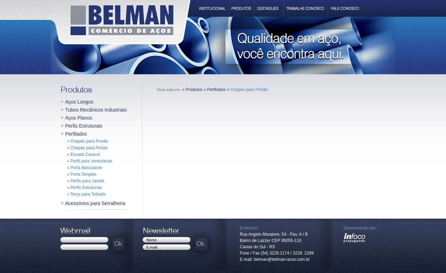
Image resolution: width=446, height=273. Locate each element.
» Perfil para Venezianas (89, 161)
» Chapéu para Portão (87, 141)
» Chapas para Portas (87, 147)
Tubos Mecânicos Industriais (96, 110)
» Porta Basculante (84, 167)
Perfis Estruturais (83, 126)
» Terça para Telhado (86, 194)
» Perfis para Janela (85, 181)
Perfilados (76, 134)
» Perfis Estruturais (84, 187)
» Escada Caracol (83, 154)
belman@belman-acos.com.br (282, 259)
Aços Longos (79, 102)
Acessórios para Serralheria (95, 203)
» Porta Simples (82, 174)
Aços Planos (78, 118)
